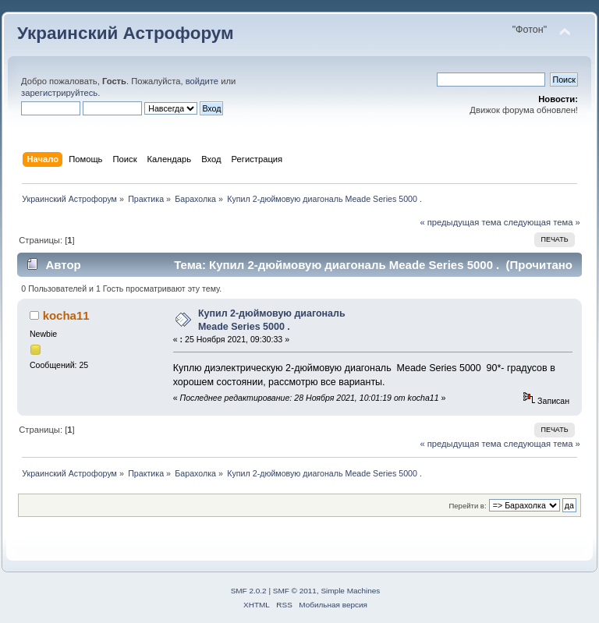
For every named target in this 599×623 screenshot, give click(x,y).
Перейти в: (467, 505)
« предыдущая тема (460, 222)
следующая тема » (542, 222)
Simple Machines (350, 590)
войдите (202, 81)
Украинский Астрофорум (125, 33)
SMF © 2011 (295, 590)
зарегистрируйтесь (59, 92)
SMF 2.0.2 (249, 590)
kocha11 (66, 315)
